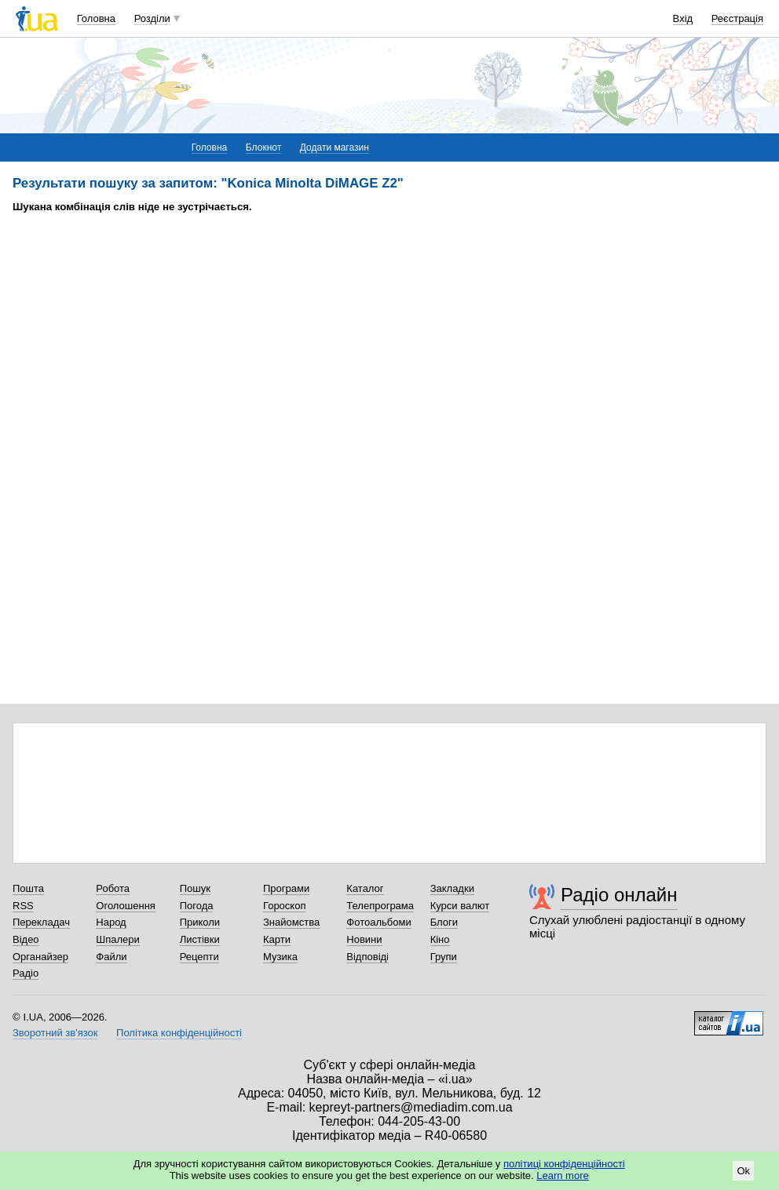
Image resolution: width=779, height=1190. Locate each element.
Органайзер (40, 957)
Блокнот (263, 147)
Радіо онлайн (619, 894)
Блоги (444, 922)
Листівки (200, 939)
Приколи (200, 922)
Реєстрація (737, 18)
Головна (96, 18)
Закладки (452, 888)
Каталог (364, 888)
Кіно (440, 939)
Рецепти (199, 957)
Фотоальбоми (378, 922)
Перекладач (41, 922)
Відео (26, 939)
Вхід (683, 18)
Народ (111, 922)
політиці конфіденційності (564, 1164)
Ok (743, 1171)
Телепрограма (380, 906)
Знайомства (291, 922)
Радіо (25, 973)
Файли (111, 957)
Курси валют (460, 906)
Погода (197, 906)
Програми (286, 888)
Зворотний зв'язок (55, 1033)
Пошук (195, 888)
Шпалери (118, 939)
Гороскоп (284, 906)
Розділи (152, 18)
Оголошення (125, 906)
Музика (280, 957)
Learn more (562, 1175)
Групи (443, 957)
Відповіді (367, 957)
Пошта (28, 888)
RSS (23, 906)
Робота (113, 888)
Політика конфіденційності (179, 1033)
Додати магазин (334, 147)
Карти (277, 939)
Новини (364, 939)
